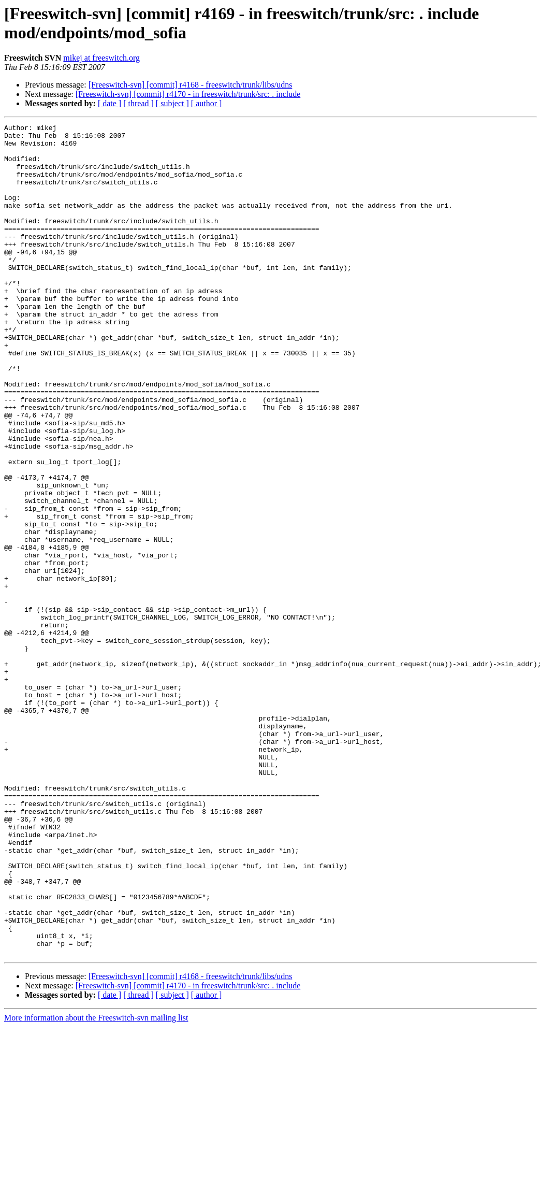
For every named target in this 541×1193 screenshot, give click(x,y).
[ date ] (109, 103)
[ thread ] (138, 103)
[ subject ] (172, 103)
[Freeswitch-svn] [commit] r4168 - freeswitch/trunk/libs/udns (191, 84)
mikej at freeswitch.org (101, 57)
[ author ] (206, 103)
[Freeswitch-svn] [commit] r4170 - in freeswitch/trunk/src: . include (188, 94)
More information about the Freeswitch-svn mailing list (96, 1184)
